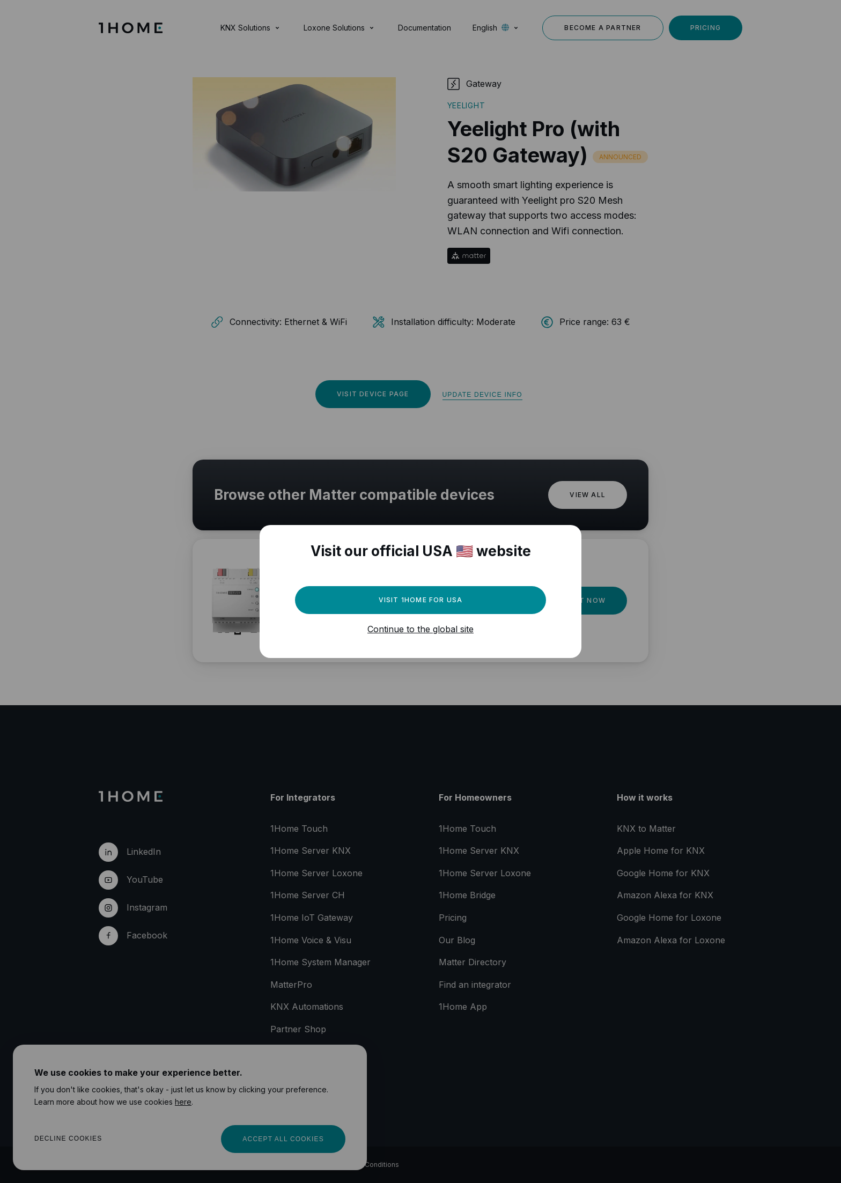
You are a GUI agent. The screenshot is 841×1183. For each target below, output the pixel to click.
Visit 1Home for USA (421, 600)
